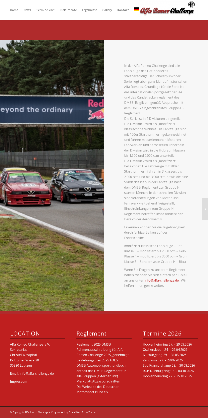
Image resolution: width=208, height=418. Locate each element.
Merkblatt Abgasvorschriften (98, 381)
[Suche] (145, 10)
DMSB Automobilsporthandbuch (101, 365)
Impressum (18, 381)
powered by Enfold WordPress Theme (75, 412)
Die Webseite (86, 386)
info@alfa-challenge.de (162, 280)
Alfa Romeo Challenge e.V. (39, 412)
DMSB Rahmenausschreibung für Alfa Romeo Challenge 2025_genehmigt (102, 349)
